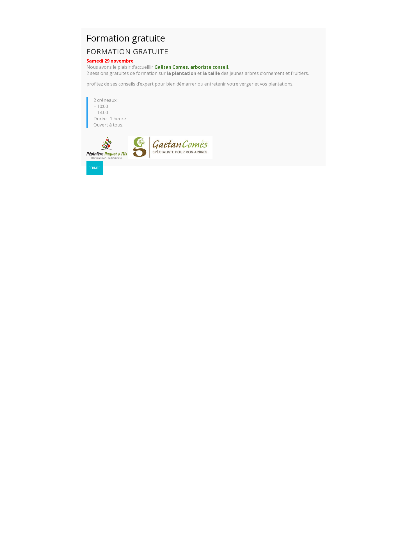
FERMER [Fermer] (94, 167)
